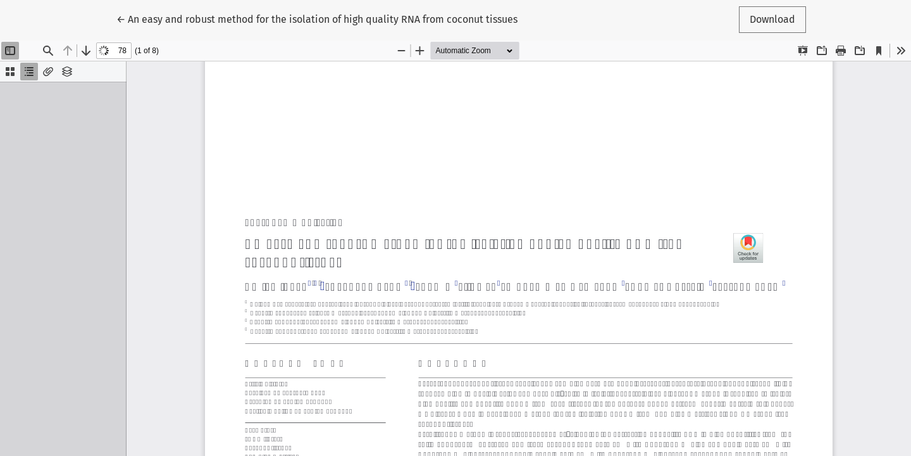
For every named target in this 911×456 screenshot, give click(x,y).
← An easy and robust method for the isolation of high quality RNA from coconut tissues (316, 18)
